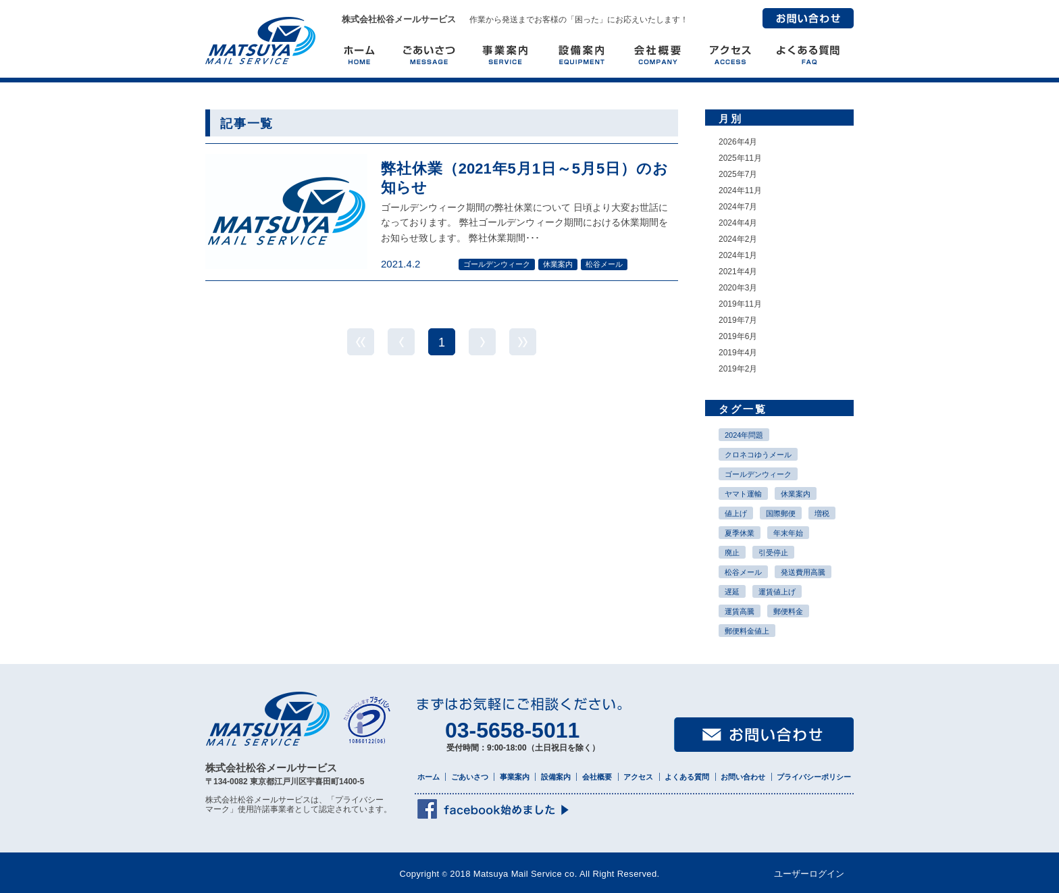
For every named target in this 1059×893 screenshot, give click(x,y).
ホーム (428, 777)
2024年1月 (738, 255)
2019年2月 (738, 369)
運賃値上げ (777, 592)
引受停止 (773, 552)
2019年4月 (738, 352)
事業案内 (515, 777)
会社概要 (597, 777)
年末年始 (788, 533)
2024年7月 (738, 206)
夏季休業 (739, 533)
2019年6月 (738, 336)
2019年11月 (740, 304)
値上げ (736, 513)
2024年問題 (744, 435)
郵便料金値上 (747, 631)
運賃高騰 (739, 611)
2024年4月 (738, 223)
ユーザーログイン (809, 873)
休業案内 (795, 494)
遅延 (732, 592)
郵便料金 (788, 611)
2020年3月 (738, 287)
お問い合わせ (808, 18)
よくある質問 (687, 777)
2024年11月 (740, 190)
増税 (822, 513)
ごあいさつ (469, 777)
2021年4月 (738, 271)
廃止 (732, 552)
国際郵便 (781, 513)
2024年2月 (738, 239)
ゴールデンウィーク (758, 474)
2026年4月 (738, 142)
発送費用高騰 (803, 572)
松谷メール (743, 572)
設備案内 (556, 777)
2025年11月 (740, 158)
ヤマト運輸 (743, 494)
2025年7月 (738, 174)
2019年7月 (738, 320)
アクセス (638, 777)
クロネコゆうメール (758, 455)
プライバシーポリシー (814, 777)
